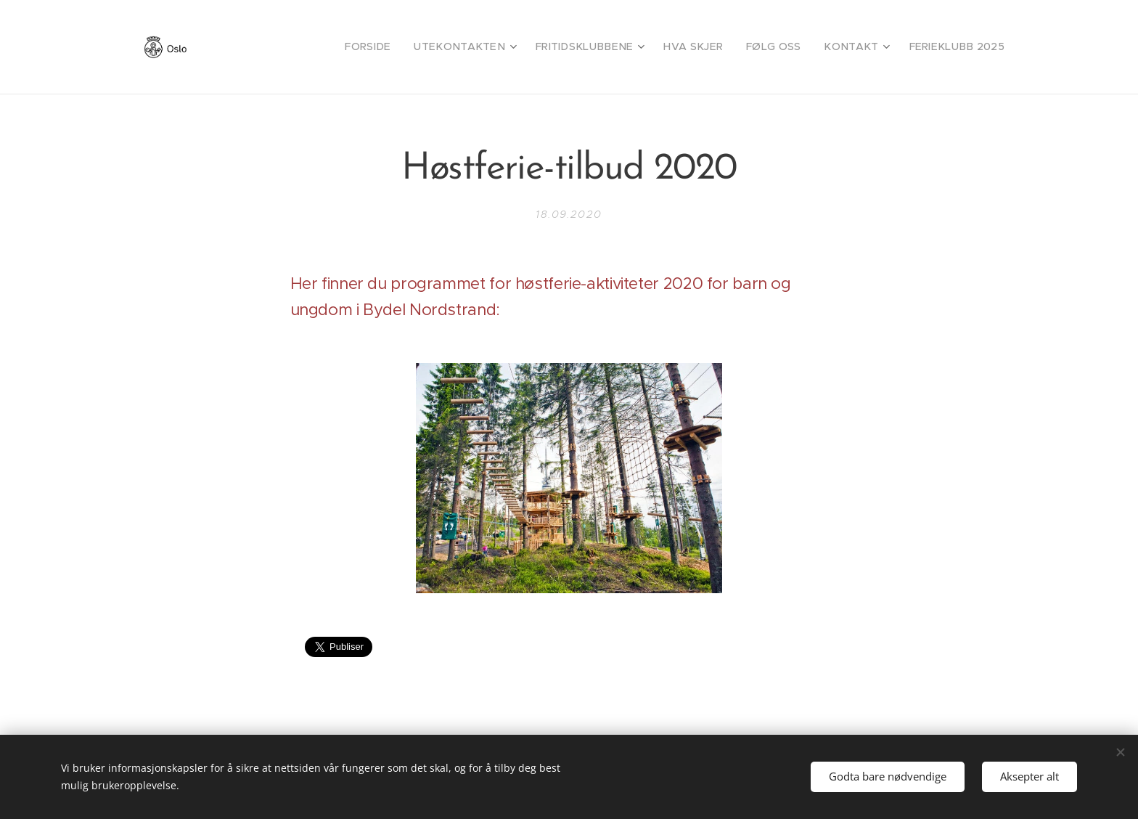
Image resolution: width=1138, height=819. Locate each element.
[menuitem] (418, 47)
